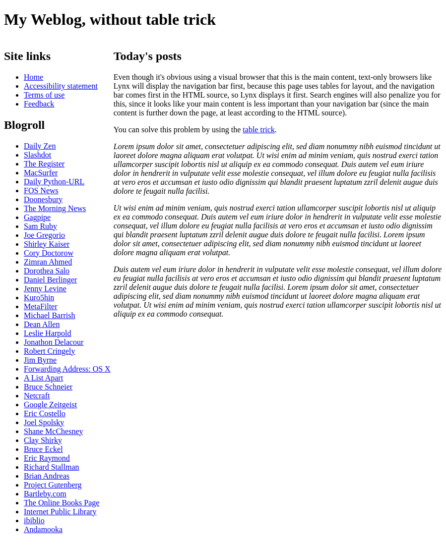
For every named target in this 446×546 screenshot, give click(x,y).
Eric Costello (44, 413)
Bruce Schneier (48, 386)
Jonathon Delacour (53, 342)
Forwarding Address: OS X (67, 369)
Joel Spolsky (44, 422)
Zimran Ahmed (48, 262)
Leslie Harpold (47, 333)
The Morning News (55, 208)
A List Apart (43, 378)
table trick (258, 129)
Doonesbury (43, 199)
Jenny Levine (45, 288)
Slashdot (37, 155)
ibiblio (34, 520)
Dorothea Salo (46, 271)
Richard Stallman (51, 467)
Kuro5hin (39, 297)
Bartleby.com (45, 494)
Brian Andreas (46, 476)
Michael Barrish (49, 315)
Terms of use (44, 95)
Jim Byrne (40, 360)
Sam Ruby (40, 226)
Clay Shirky (43, 440)
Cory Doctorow (48, 253)
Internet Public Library (60, 511)
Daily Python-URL (54, 181)
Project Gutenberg (53, 485)
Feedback (39, 104)
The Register (44, 164)
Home (33, 77)
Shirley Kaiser (46, 244)
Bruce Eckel (43, 449)
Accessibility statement (61, 86)
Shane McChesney (53, 431)
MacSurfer (41, 172)
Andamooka (43, 529)
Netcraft (37, 395)
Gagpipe (37, 217)
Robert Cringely (49, 351)
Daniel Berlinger (50, 279)
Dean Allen (42, 324)
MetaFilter (41, 306)
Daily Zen (40, 146)
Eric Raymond (47, 458)
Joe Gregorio (44, 235)
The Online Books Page (61, 502)
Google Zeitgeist (50, 404)
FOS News (41, 190)
